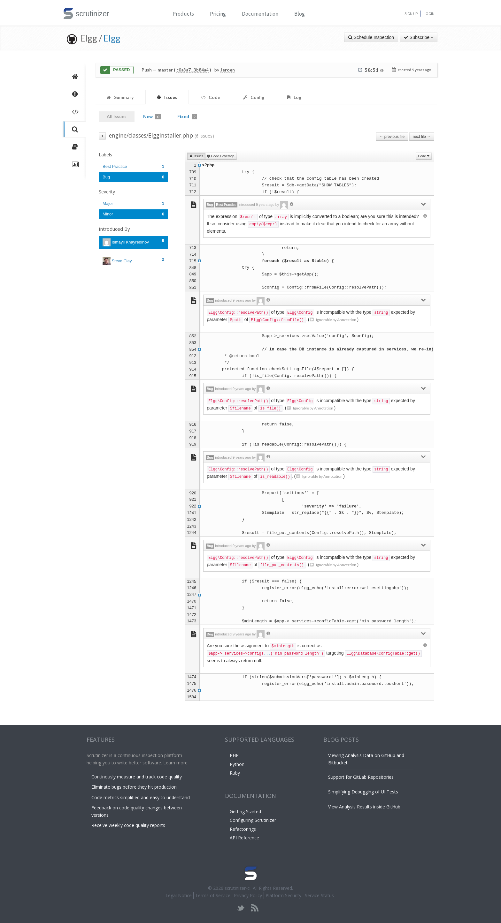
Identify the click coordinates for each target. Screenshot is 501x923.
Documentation (260, 13)
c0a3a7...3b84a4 (192, 69)
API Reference (244, 838)
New (152, 116)
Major (133, 203)
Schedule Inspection (371, 37)
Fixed (187, 116)
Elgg (112, 38)
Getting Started (245, 811)
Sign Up (411, 13)
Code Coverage (220, 156)
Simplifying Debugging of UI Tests (363, 792)
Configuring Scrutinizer (253, 820)
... (267, 653)
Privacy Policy (248, 895)
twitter (241, 908)
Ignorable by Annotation (333, 319)
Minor (133, 214)
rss (254, 908)
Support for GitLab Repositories (361, 777)
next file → (422, 136)
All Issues (117, 116)
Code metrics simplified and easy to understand (140, 797)
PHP (234, 755)
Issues (196, 156)
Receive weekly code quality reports (128, 825)
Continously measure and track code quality (136, 777)
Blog (299, 13)
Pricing (218, 13)
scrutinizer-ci (237, 888)
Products (183, 13)
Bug (133, 177)
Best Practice (133, 166)
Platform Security (283, 895)
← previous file (392, 136)
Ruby (235, 773)
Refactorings (243, 829)
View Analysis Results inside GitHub (364, 807)
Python (237, 764)
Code (423, 156)
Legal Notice (179, 895)
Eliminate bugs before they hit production (134, 787)
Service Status (319, 895)
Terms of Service (212, 895)
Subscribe (418, 37)
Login (429, 13)
